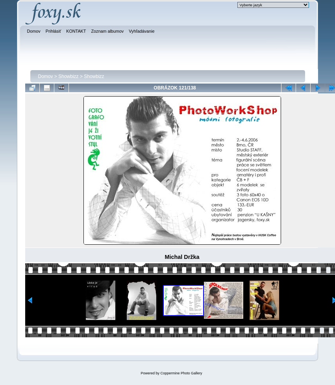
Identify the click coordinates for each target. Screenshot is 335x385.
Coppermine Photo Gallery (181, 373)
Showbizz (68, 76)
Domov (45, 76)
